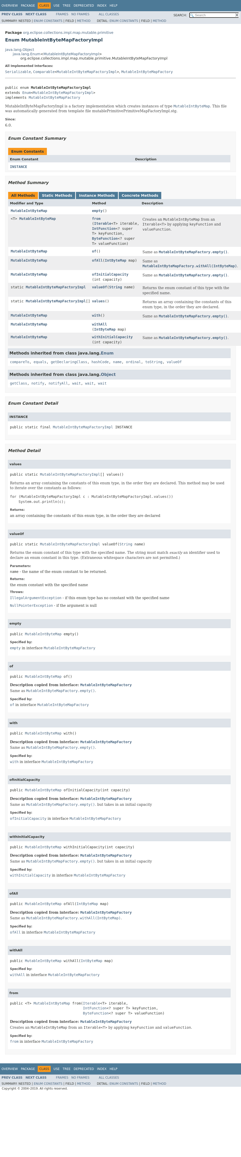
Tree (67, 5)
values (98, 301)
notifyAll (58, 383)
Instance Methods (97, 195)
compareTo (19, 362)
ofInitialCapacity (110, 274)
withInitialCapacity (112, 337)
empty (97, 211)
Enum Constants (48, 21)
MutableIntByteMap (29, 211)
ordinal (133, 362)
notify (37, 383)
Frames (62, 14)
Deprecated (84, 5)
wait (76, 383)
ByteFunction (105, 238)
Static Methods (57, 195)
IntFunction (104, 229)
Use (56, 5)
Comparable (44, 72)
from (96, 219)
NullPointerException (31, 605)
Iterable (102, 223)
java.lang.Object (19, 50)
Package (28, 5)
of (94, 251)
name (117, 362)
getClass (18, 383)
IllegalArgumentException (35, 598)
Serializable (18, 72)
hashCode (100, 362)
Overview (10, 5)
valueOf (99, 287)
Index (102, 5)
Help (113, 5)
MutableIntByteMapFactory (147, 72)
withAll (99, 324)
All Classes (109, 14)
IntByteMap (115, 260)
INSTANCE (18, 167)
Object (108, 374)
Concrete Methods (140, 195)
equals (40, 362)
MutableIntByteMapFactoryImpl (71, 54)
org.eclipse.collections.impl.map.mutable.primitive (68, 33)
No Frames (80, 14)
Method (83, 21)
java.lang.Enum (27, 54)
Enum (26, 93)
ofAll (97, 260)
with (96, 315)
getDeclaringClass (69, 362)
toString (153, 362)
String (115, 287)
